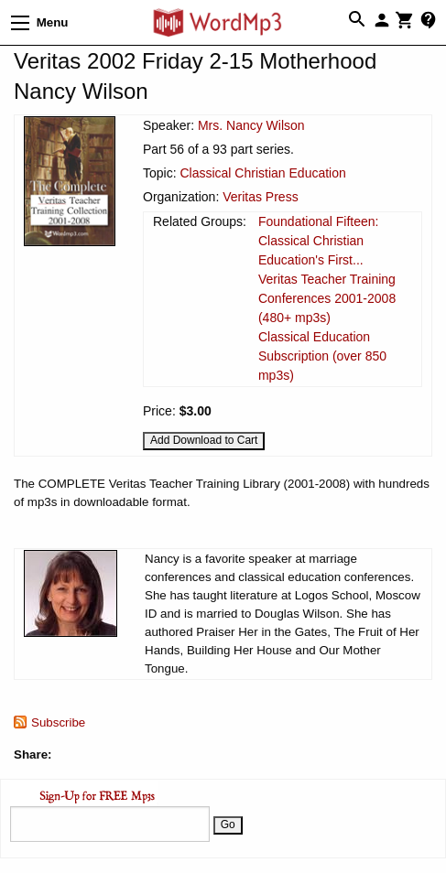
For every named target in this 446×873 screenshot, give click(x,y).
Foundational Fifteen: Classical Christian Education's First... (318, 240)
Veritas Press (260, 196)
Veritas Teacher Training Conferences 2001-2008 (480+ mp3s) (327, 298)
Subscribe (58, 722)
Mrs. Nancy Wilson (251, 125)
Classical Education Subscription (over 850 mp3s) (322, 356)
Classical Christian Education (262, 173)
